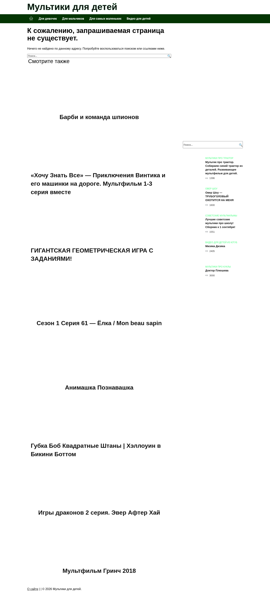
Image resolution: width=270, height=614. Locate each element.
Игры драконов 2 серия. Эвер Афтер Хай (99, 512)
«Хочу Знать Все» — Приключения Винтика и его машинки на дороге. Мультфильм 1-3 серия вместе (98, 184)
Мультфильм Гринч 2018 (99, 570)
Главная (31, 18)
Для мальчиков (73, 18)
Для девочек (48, 18)
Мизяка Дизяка (215, 246)
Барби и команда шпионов (99, 117)
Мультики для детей (72, 7)
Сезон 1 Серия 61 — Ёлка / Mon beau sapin (99, 323)
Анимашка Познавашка (99, 387)
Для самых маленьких (105, 18)
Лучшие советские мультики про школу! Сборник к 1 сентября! (220, 223)
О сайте (32, 589)
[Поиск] (168, 56)
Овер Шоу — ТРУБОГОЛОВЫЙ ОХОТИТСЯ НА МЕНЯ (219, 196)
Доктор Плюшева (216, 270)
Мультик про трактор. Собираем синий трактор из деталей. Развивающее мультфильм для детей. (224, 168)
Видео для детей (139, 18)
